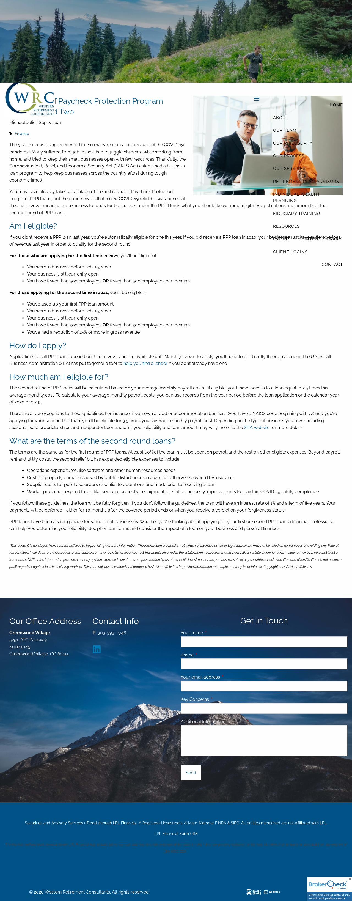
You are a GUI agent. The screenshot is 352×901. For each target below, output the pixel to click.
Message (256, 721)
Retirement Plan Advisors (306, 181)
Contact (332, 264)
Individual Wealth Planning (296, 197)
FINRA (220, 823)
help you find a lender (145, 363)
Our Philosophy (293, 143)
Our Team (284, 130)
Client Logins (290, 251)
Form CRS (189, 833)
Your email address (221, 677)
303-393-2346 (112, 632)
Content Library (320, 239)
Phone (208, 655)
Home (336, 105)
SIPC (235, 823)
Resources (286, 226)
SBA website (257, 427)
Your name (213, 632)
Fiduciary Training (296, 213)
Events (282, 239)
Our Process (288, 155)
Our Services (289, 168)
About (280, 117)
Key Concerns (195, 699)
